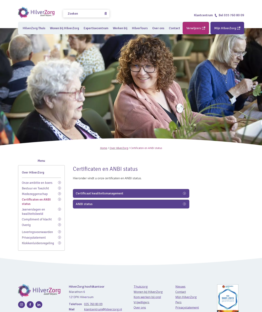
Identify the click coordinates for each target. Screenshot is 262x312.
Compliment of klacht (41, 219)
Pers (178, 302)
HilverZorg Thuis (34, 28)
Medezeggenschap (41, 194)
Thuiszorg (141, 287)
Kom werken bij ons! (147, 297)
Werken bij (120, 28)
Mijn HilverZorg (227, 28)
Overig (41, 225)
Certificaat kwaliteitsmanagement (131, 209)
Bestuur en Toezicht (41, 188)
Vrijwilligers (141, 302)
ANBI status (131, 220)
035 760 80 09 (93, 304)
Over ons (158, 28)
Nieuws (180, 287)
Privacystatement (41, 237)
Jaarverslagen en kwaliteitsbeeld (41, 211)
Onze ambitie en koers (41, 183)
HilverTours (140, 28)
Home (103, 148)
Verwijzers (195, 28)
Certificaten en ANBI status (41, 201)
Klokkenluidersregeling (41, 243)
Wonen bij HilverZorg (64, 28)
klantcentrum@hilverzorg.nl (103, 309)
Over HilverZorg (119, 148)
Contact (174, 28)
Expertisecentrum (96, 28)
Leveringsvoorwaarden (41, 232)
